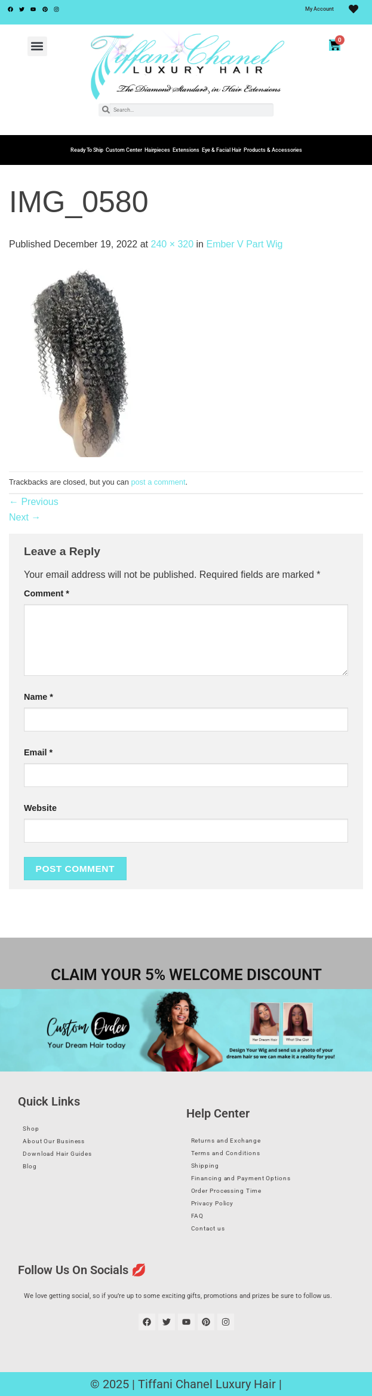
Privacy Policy (212, 1203)
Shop (31, 1128)
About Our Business (54, 1141)
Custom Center (124, 150)
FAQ (197, 1216)
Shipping (205, 1165)
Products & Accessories (273, 150)
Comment (46, 593)
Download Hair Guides (57, 1153)
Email (38, 752)
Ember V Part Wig (244, 244)
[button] (37, 46)
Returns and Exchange (226, 1140)
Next (25, 517)
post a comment (158, 481)
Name (38, 697)
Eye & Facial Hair (221, 150)
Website (40, 808)
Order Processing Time (226, 1190)
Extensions (186, 150)
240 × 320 (171, 244)
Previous (34, 502)
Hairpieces (157, 150)
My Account (319, 9)
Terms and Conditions (225, 1153)
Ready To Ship (86, 150)
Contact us (208, 1228)
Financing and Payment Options (241, 1178)
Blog (30, 1166)
